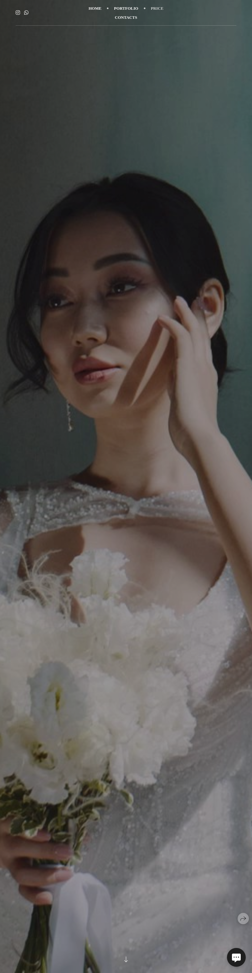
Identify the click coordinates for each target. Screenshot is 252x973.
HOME (95, 8)
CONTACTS (126, 17)
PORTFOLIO (126, 8)
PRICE (157, 8)
